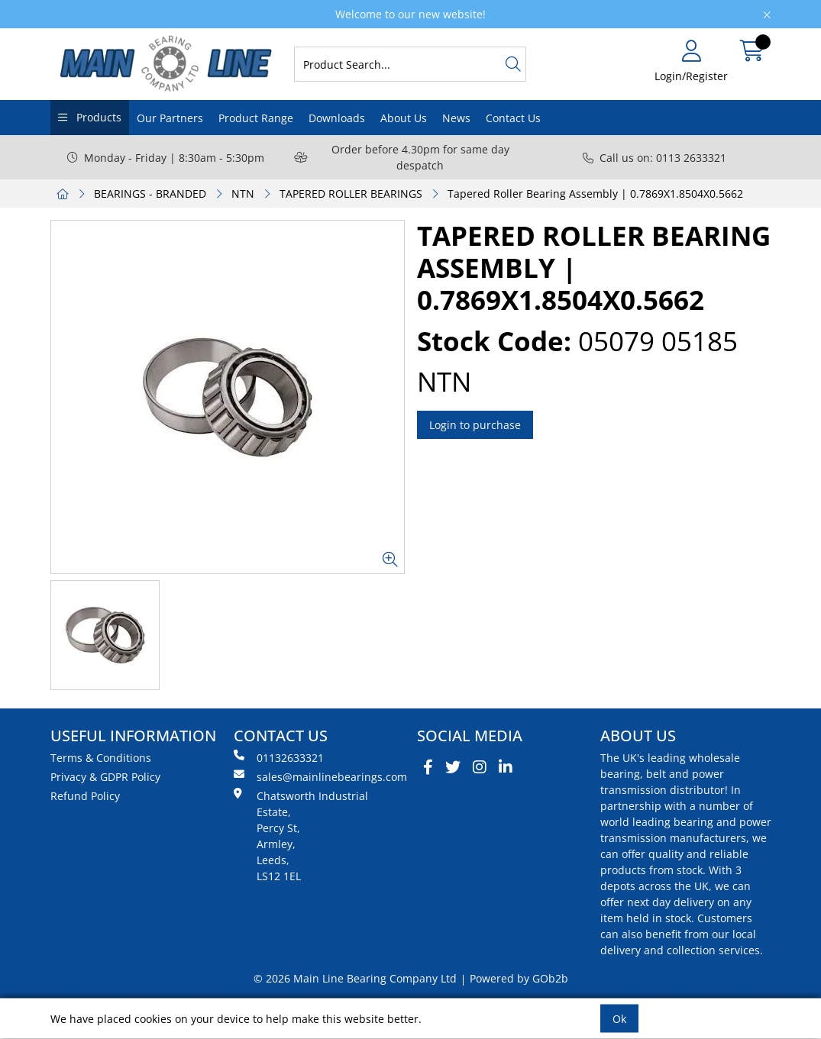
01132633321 (279, 757)
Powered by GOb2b (519, 978)
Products (97, 117)
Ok (619, 1019)
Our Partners (170, 118)
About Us (403, 118)
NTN (242, 193)
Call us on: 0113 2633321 (654, 157)
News (456, 118)
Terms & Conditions (100, 757)
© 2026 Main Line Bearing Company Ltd (355, 978)
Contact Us (513, 118)
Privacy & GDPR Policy (105, 777)
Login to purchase (475, 425)
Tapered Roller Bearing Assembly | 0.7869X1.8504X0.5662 (595, 193)
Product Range (255, 118)
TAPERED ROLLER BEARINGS (351, 193)
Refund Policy (85, 796)
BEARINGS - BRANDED (150, 193)
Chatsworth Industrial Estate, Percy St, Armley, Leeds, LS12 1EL (301, 835)
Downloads (337, 118)
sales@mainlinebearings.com (319, 776)
